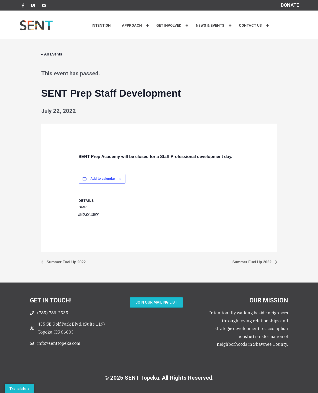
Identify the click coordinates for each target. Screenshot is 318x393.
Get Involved (168, 25)
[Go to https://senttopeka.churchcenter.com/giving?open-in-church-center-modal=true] (290, 5)
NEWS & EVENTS (210, 25)
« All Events (51, 54)
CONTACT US (250, 25)
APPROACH (132, 25)
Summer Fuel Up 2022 (66, 262)
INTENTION (101, 25)
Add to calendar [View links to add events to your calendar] (102, 178)
